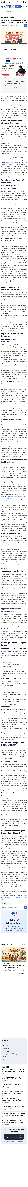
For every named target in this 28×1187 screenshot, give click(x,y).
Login (23, 6)
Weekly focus (6, 1051)
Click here (21, 1141)
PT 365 (4, 1056)
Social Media (20, 2)
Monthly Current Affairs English (10, 1054)
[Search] (14, 11)
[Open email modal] (3, 2)
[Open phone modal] (1, 2)
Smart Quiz (5, 1062)
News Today (6, 1048)
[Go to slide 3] (5, 77)
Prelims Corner (6, 1045)
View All (24, 944)
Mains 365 (5, 1059)
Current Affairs (5, 903)
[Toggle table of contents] (14, 49)
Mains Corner (6, 1043)
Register (18, 6)
